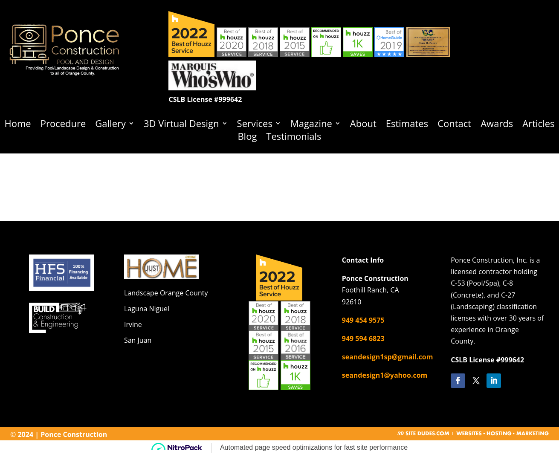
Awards (497, 125)
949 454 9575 (363, 320)
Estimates (407, 125)
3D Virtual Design (181, 125)
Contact (454, 125)
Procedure (63, 125)
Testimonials (293, 137)
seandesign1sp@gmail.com (387, 356)
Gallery (110, 125)
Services (254, 125)
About (363, 125)
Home (17, 125)
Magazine (311, 125)
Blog (247, 137)
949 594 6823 (363, 338)
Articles (538, 125)
